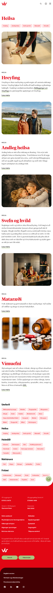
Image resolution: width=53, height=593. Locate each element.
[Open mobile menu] (50, 3)
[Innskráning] (46, 4)
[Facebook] (5, 587)
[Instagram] (23, 587)
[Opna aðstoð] (48, 479)
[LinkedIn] (11, 587)
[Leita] (41, 4)
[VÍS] (4, 3)
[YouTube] (17, 587)
